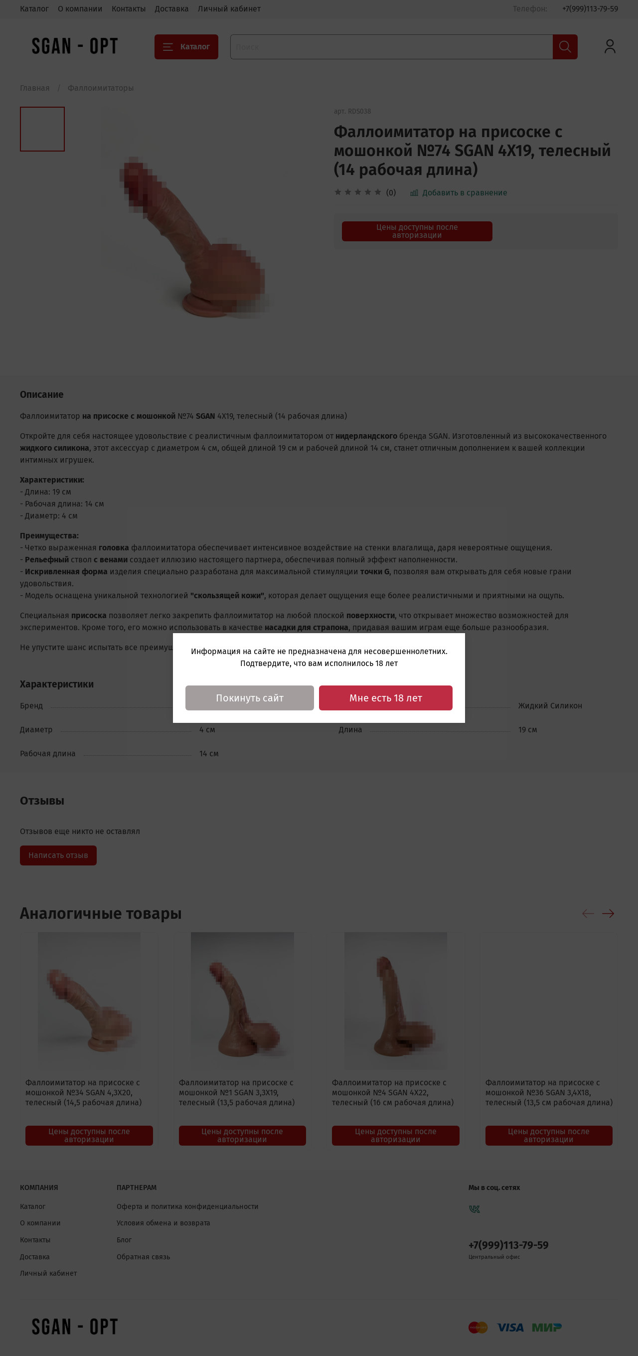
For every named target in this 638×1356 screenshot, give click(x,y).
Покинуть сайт (250, 698)
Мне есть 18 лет (385, 698)
